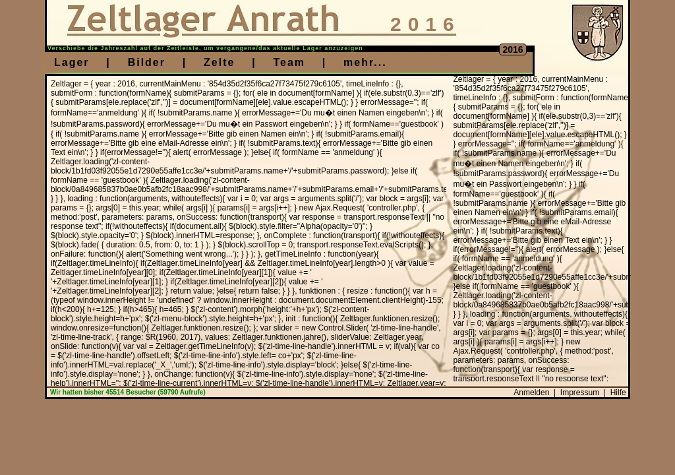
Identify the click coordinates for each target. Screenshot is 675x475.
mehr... (365, 62)
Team (289, 62)
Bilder (146, 62)
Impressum (579, 392)
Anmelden (531, 392)
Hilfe (618, 392)
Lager (72, 62)
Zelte (219, 62)
